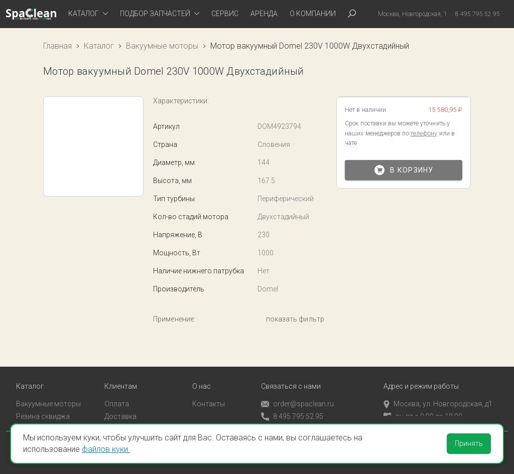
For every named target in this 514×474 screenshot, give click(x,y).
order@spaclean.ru (297, 394)
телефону (424, 133)
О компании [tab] (313, 14)
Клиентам (120, 376)
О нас (201, 376)
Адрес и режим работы (421, 376)
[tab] (88, 14)
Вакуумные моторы (162, 46)
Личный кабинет (131, 418)
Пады (24, 418)
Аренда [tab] (264, 14)
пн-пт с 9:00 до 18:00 (422, 406)
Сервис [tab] (224, 14)
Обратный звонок (290, 419)
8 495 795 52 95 (292, 406)
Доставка (120, 406)
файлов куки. (106, 449)
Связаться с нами (291, 376)
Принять (469, 443)
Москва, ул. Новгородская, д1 (437, 394)
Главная (57, 46)
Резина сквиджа (43, 406)
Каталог (99, 46)
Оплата (116, 394)
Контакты (208, 394)
